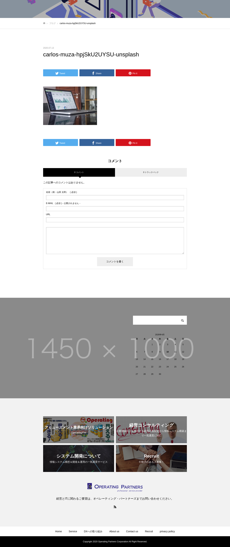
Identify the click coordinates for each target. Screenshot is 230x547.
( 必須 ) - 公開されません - (63, 203)
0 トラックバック (151, 172)
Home (58, 531)
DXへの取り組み (93, 531)
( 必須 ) (61, 192)
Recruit (149, 531)
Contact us (132, 531)
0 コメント (79, 172)
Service (73, 531)
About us (114, 531)
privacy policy (167, 531)
